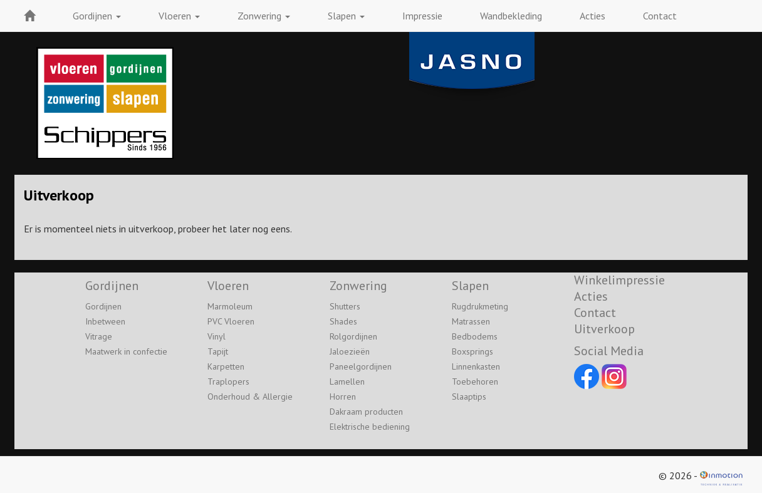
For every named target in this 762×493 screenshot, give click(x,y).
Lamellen (347, 381)
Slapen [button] (346, 15)
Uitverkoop (604, 329)
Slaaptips (469, 396)
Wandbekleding (511, 15)
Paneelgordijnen (361, 366)
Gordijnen (103, 306)
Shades (343, 321)
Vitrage (98, 336)
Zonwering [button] (263, 15)
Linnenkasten (476, 366)
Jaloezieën (350, 351)
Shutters (345, 306)
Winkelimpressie (619, 280)
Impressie (422, 15)
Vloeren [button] (179, 15)
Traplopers (228, 381)
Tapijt (217, 351)
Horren (343, 396)
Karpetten (225, 366)
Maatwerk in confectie (126, 351)
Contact (660, 15)
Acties (592, 15)
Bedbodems (475, 336)
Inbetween (105, 321)
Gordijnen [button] (97, 15)
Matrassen (471, 321)
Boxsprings (472, 351)
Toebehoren (475, 381)
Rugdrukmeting (480, 306)
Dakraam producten (366, 411)
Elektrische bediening (370, 426)
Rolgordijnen (353, 336)
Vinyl (216, 336)
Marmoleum (230, 306)
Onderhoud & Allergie (250, 396)
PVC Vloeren (230, 321)
